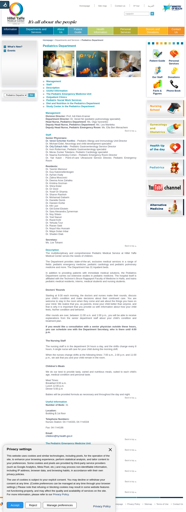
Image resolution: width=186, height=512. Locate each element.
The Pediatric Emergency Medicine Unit (68, 93)
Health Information (100, 31)
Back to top (130, 131)
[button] (152, 13)
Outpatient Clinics (56, 97)
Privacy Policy (61, 494)
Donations (174, 77)
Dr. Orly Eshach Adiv (57, 146)
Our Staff (157, 77)
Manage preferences (60, 505)
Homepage (48, 40)
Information (10, 29)
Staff (49, 84)
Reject (33, 505)
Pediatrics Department (59, 46)
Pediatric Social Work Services (64, 100)
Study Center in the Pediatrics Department (70, 106)
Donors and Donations (153, 31)
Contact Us (176, 31)
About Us (60, 31)
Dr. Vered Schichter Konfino (60, 140)
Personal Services (125, 31)
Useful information (57, 90)
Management (53, 81)
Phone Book (173, 90)
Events (11, 50)
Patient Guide (78, 31)
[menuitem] (84, 6)
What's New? (15, 46)
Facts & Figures (157, 92)
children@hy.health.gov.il (59, 436)
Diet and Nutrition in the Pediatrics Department (73, 103)
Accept (15, 505)
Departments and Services (36, 31)
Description (53, 87)
